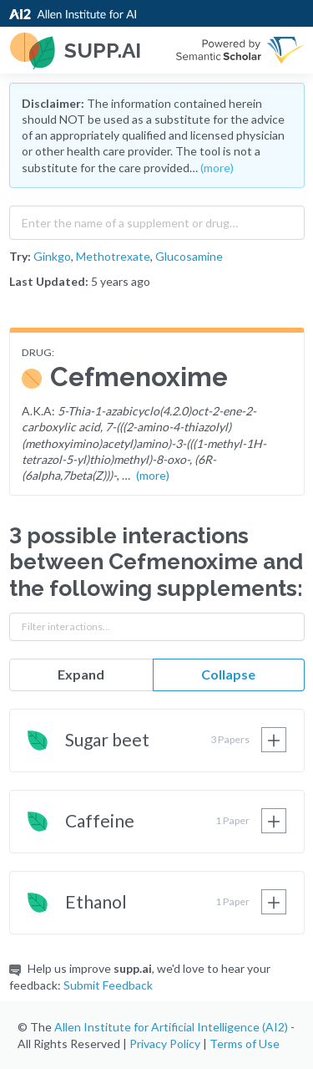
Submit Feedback (108, 985)
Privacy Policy (164, 1043)
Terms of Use (245, 1043)
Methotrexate (113, 256)
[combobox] (157, 219)
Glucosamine (189, 256)
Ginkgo (52, 256)
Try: (20, 256)
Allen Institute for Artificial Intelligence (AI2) (171, 1027)
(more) (217, 167)
